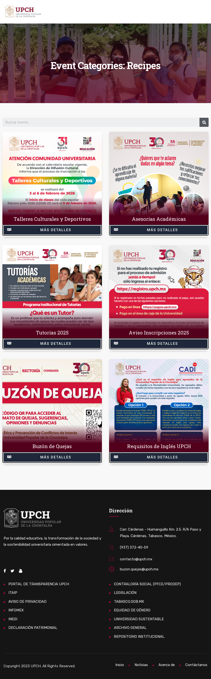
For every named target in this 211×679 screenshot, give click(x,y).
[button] (52, 230)
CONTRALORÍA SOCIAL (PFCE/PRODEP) (147, 584)
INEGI (12, 619)
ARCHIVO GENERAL (130, 628)
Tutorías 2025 (52, 332)
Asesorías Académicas (159, 219)
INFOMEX (16, 610)
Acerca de (166, 665)
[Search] (204, 122)
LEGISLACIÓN (125, 593)
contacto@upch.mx (136, 559)
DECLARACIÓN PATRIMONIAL (32, 628)
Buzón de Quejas (52, 446)
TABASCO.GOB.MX (129, 601)
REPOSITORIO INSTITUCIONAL (139, 636)
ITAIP (12, 593)
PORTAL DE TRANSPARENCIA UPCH (38, 584)
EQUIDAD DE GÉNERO (132, 610)
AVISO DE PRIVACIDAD (27, 601)
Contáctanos (196, 665)
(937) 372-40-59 (134, 547)
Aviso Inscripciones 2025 (159, 332)
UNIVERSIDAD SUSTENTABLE (139, 619)
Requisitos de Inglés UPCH (159, 446)
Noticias (141, 665)
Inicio (119, 665)
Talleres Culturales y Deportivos (52, 219)
